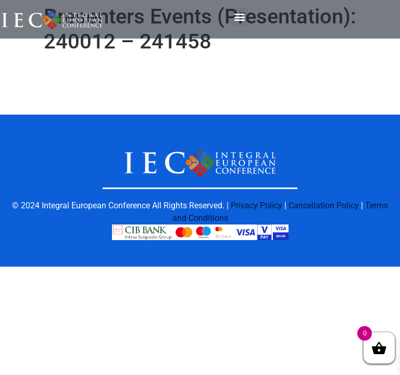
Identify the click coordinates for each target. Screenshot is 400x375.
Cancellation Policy (324, 205)
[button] (239, 17)
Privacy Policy (256, 205)
